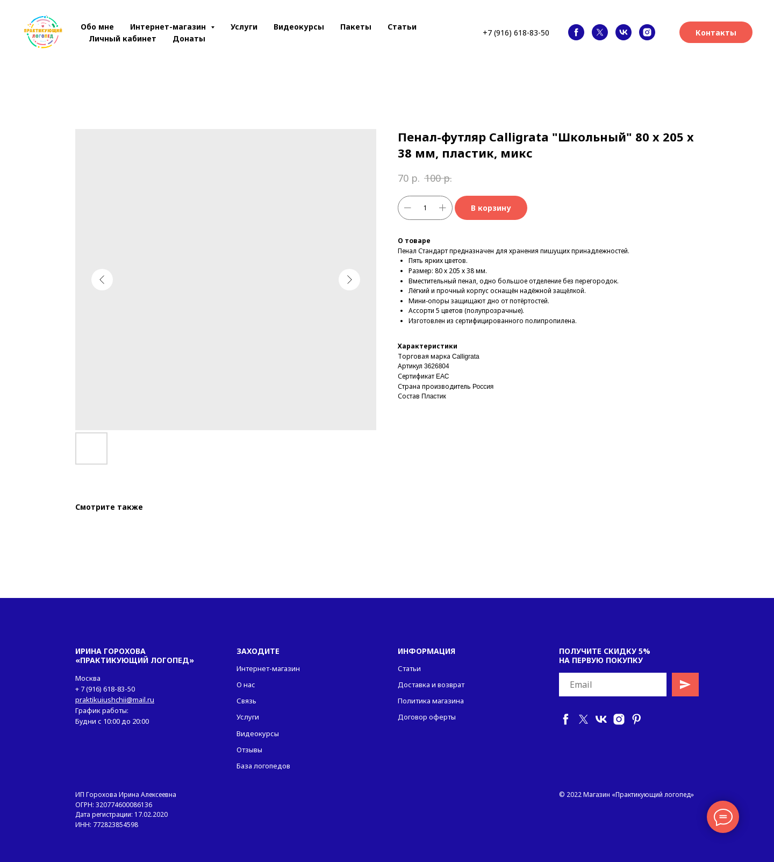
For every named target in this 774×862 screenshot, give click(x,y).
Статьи (402, 27)
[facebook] (576, 32)
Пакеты (355, 27)
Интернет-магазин (268, 668)
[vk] (623, 32)
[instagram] (647, 32)
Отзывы (249, 749)
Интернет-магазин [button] (169, 27)
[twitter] (600, 32)
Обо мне (97, 27)
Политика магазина (431, 701)
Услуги (244, 27)
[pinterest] (636, 719)
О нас (245, 684)
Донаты (189, 38)
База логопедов (263, 766)
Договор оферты (427, 717)
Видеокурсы (299, 27)
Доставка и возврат (431, 684)
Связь (246, 701)
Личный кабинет (122, 38)
